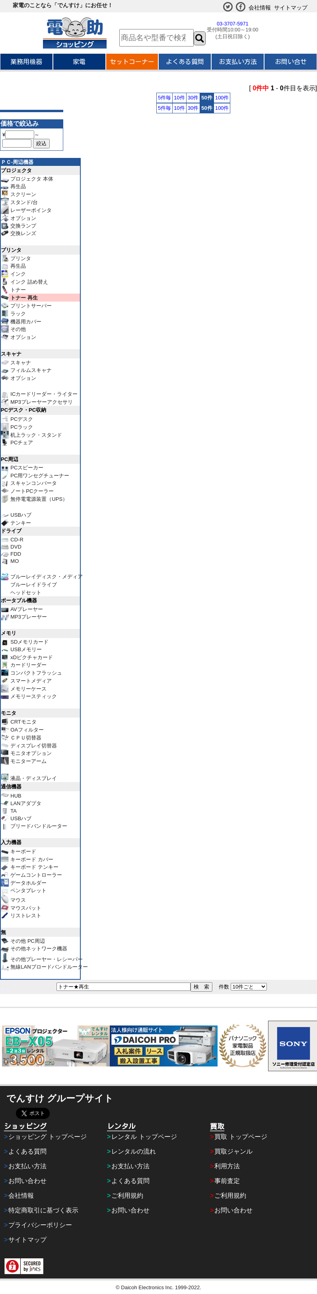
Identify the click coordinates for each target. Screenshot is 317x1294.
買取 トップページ (240, 1136)
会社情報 (260, 7)
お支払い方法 (238, 61)
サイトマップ (290, 7)
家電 (79, 61)
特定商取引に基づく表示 (43, 1210)
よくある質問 (185, 61)
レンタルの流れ (133, 1151)
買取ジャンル (233, 1151)
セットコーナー (132, 61)
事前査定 (227, 1180)
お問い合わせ (27, 1180)
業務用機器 (26, 61)
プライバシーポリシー (40, 1225)
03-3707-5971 (233, 24)
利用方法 (227, 1166)
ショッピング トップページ (47, 1136)
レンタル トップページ (144, 1136)
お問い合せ (291, 61)
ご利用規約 (127, 1195)
